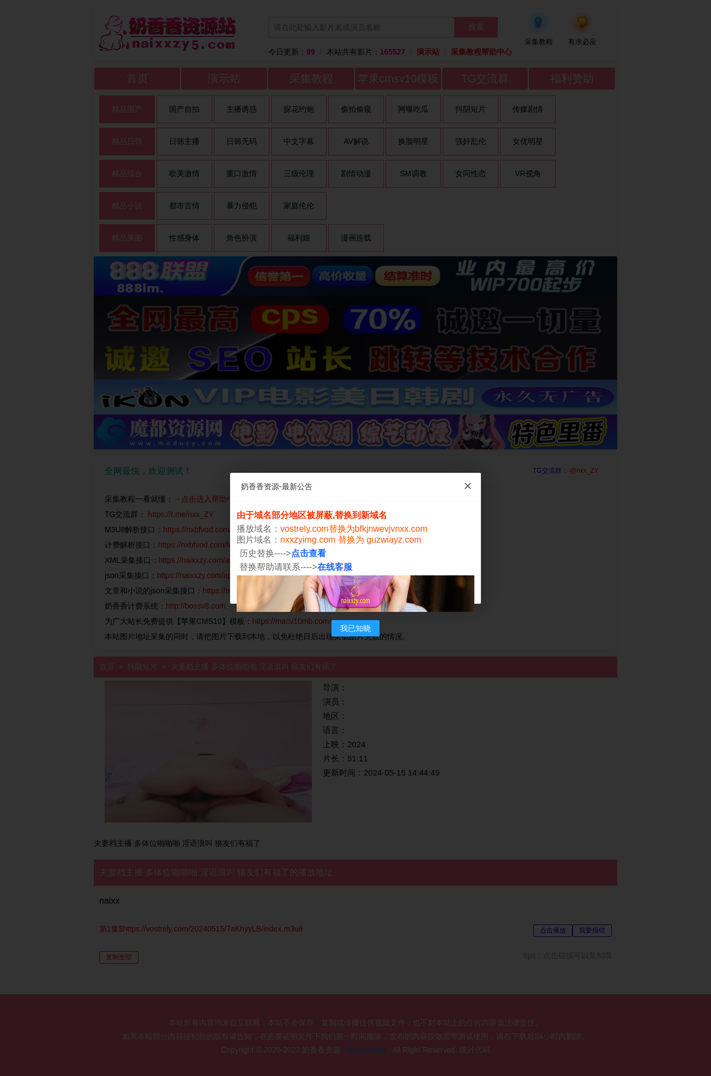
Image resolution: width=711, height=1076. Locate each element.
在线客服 (334, 567)
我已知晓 (355, 628)
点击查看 (308, 553)
